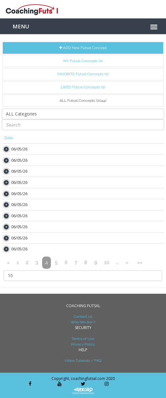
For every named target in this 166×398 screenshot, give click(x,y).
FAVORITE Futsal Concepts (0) (83, 74)
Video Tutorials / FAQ (83, 360)
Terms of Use (83, 339)
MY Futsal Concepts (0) (83, 61)
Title (74, 137)
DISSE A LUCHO (85, 193)
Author (43, 137)
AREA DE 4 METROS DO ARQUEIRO (103, 248)
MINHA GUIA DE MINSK (92, 160)
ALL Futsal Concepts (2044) (83, 100)
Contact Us (82, 316)
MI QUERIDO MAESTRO (92, 237)
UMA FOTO (80, 215)
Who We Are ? (83, 322)
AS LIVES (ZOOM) (86, 148)
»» (139, 262)
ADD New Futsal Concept (83, 48)
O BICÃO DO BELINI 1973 (93, 204)
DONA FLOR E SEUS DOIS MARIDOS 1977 (108, 171)
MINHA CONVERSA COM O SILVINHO (104, 226)
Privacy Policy (83, 344)
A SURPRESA (82, 182)
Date (8, 137)
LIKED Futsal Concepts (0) (83, 87)
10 (106, 262)
